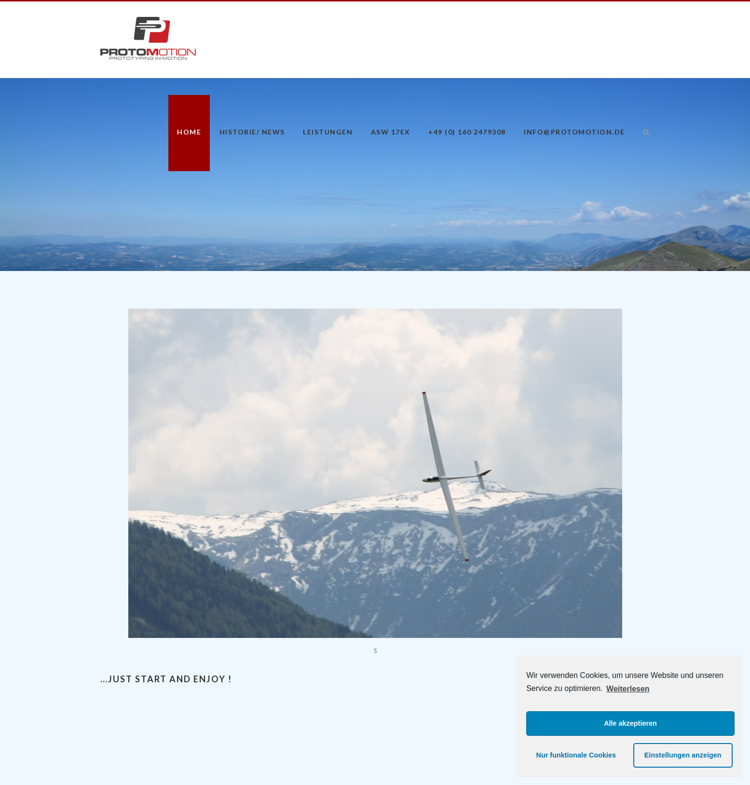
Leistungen (328, 132)
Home (189, 132)
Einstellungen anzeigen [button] (683, 755)
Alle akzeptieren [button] (630, 723)
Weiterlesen (628, 689)
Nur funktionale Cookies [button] (576, 755)
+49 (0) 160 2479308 (467, 132)
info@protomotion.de (574, 132)
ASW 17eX (390, 132)
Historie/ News (252, 132)
